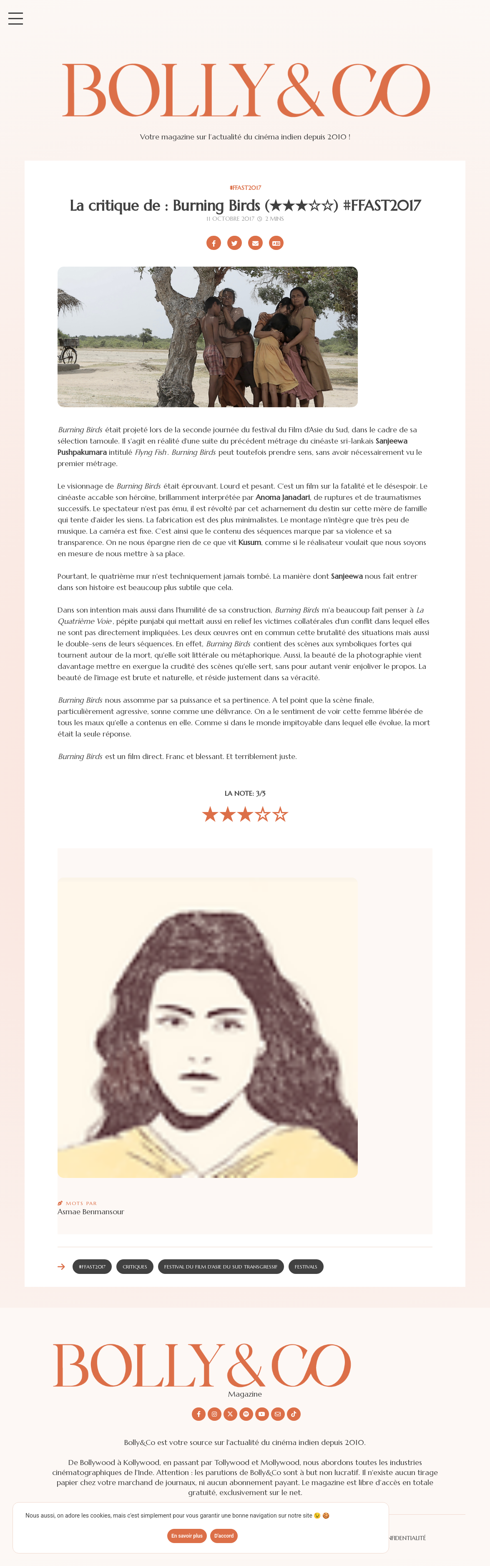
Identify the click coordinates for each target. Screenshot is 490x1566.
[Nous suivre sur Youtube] (262, 1414)
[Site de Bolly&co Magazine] (245, 98)
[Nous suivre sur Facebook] (199, 1414)
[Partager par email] (255, 243)
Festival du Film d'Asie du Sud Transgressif (221, 1266)
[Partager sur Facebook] (213, 243)
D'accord (224, 1536)
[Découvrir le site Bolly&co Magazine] (245, 1358)
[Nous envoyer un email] (278, 1414)
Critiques (135, 1266)
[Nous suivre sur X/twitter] (230, 1414)
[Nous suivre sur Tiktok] (294, 1414)
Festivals (306, 1266)
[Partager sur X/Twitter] (234, 243)
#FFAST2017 (245, 188)
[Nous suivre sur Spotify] (246, 1414)
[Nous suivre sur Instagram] (214, 1414)
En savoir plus (187, 1536)
